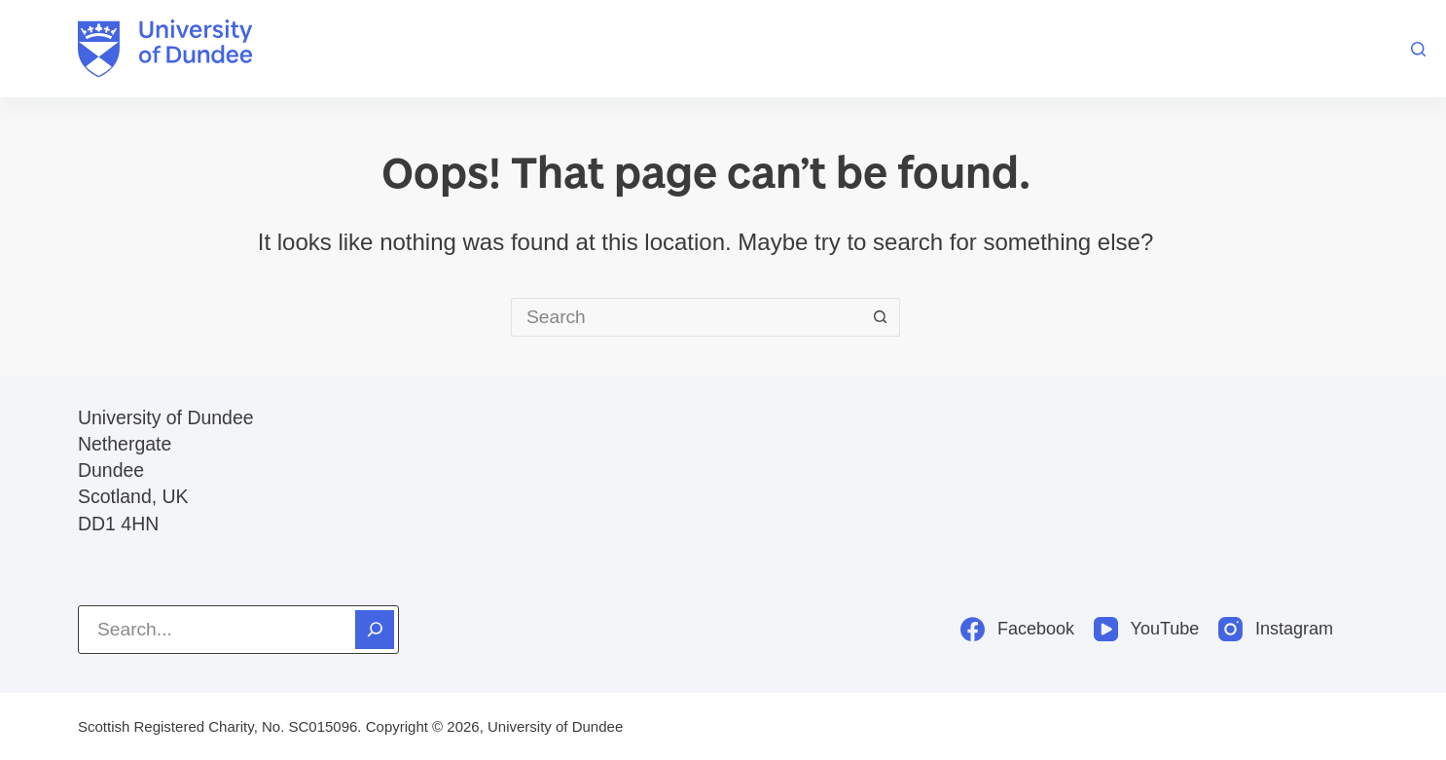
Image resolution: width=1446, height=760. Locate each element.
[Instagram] (1275, 629)
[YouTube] (1146, 629)
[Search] (1418, 49)
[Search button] (880, 317)
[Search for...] (686, 317)
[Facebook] (1017, 629)
